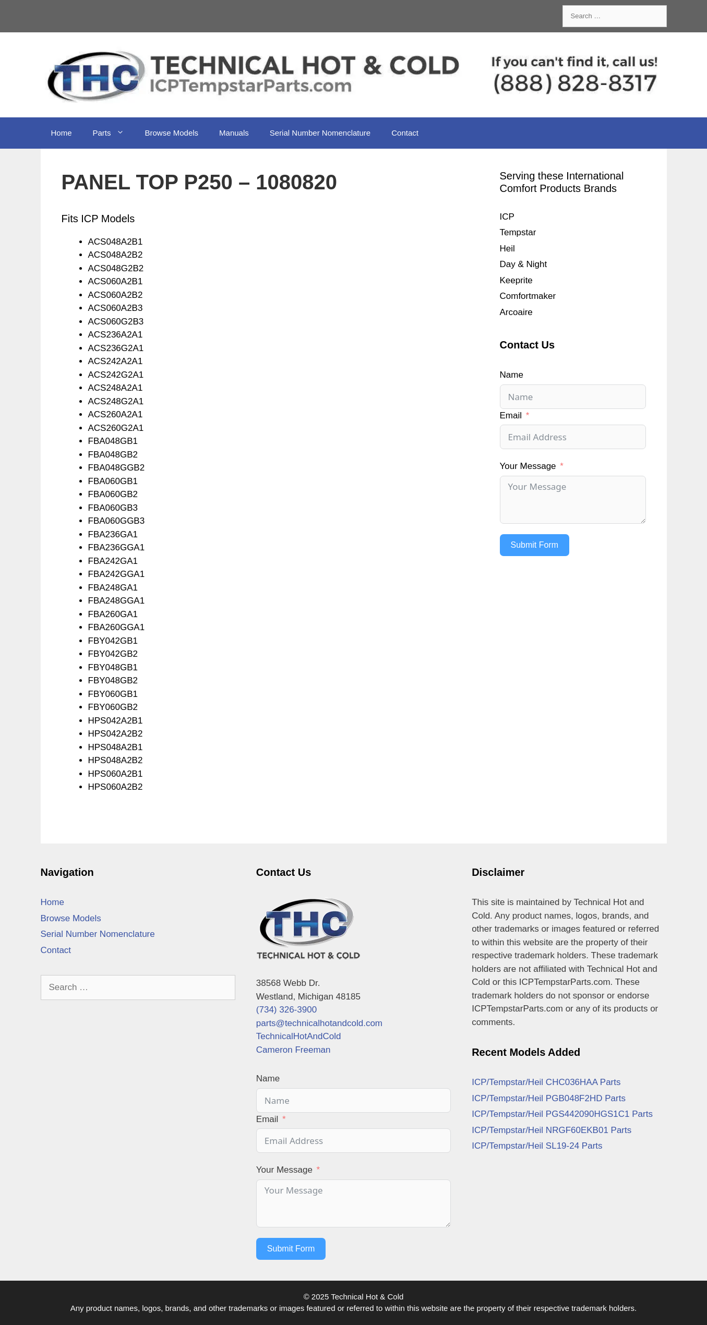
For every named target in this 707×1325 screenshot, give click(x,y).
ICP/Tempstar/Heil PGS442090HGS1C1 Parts (562, 1114)
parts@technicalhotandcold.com (319, 1023)
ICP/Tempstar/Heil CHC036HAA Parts (546, 1082)
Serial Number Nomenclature (320, 132)
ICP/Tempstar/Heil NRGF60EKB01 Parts (551, 1130)
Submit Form (535, 544)
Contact (404, 132)
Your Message (528, 466)
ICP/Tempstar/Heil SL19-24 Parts (537, 1146)
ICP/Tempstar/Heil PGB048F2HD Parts (549, 1098)
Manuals (234, 132)
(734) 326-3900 (286, 1010)
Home (61, 132)
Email (511, 415)
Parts (114, 133)
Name (511, 375)
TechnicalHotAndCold (298, 1036)
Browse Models (172, 132)
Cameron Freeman (293, 1050)
